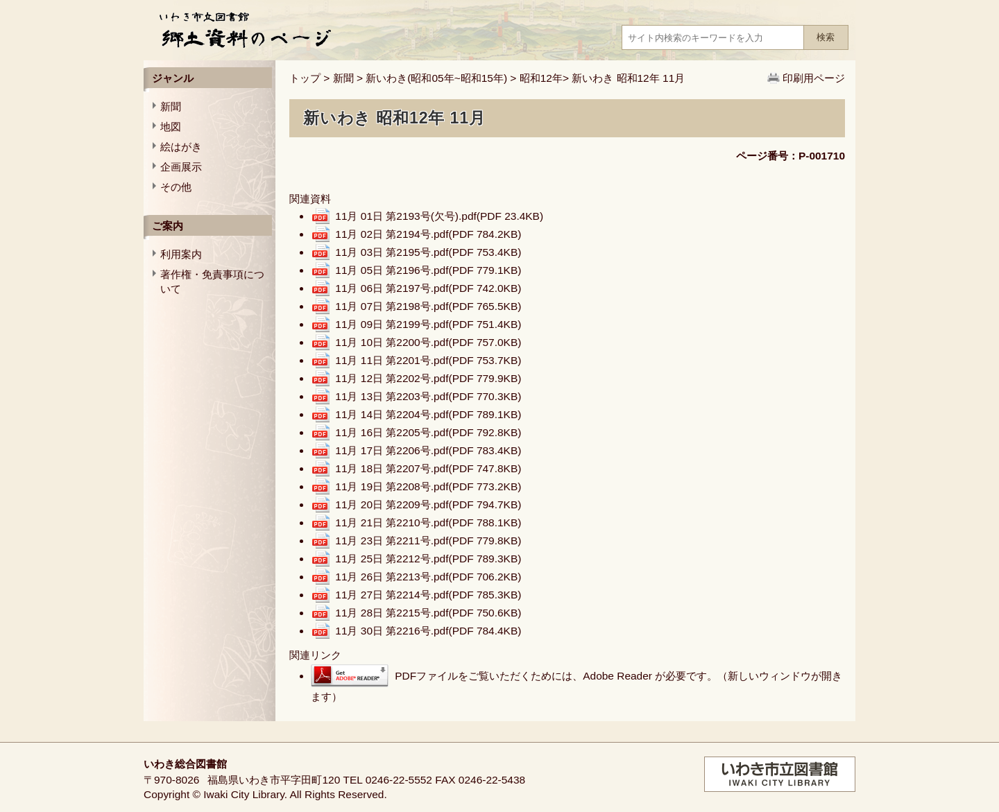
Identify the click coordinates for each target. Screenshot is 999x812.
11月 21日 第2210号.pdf (428, 522)
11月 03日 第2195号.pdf (428, 252)
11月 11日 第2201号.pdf (428, 360)
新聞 (343, 78)
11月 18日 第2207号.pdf (428, 468)
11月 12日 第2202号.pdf (428, 378)
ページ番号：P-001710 (790, 156)
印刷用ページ (814, 78)
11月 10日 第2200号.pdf (428, 342)
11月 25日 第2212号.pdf (428, 558)
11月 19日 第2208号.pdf (428, 486)
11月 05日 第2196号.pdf (428, 270)
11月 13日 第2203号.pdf (428, 396)
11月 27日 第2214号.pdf (428, 595)
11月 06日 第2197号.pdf (428, 288)
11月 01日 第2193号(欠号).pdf (439, 216)
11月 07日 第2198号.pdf (428, 306)
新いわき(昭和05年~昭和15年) (436, 78)
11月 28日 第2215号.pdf (428, 613)
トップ (305, 78)
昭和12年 (541, 78)
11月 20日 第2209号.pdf (428, 504)
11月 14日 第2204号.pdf (428, 414)
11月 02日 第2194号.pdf (428, 234)
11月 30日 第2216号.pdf (428, 631)
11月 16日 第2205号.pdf (428, 432)
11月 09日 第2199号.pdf (428, 324)
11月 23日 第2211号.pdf (428, 540)
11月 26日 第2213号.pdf (428, 576)
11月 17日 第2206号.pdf (428, 450)
